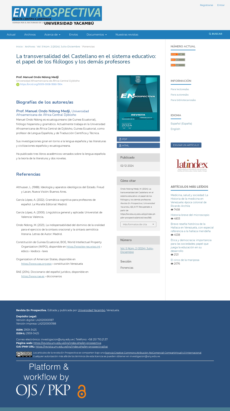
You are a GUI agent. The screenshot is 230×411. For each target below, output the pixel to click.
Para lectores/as (180, 89)
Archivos (30, 34)
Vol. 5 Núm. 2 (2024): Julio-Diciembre (58, 46)
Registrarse (206, 5)
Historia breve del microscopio (190, 215)
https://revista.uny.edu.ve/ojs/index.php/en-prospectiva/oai (72, 346)
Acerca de (51, 34)
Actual (11, 34)
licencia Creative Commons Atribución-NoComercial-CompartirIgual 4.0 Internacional (153, 352)
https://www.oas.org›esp (36, 263)
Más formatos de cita (135, 224)
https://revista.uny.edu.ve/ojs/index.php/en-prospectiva (67, 343)
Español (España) (181, 123)
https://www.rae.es (32, 276)
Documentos (96, 34)
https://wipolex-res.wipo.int (83, 246)
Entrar (221, 5)
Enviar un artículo (186, 145)
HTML (125, 145)
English (175, 129)
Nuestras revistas (127, 34)
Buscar (215, 33)
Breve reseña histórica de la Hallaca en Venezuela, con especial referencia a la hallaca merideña (192, 227)
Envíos (73, 34)
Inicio (19, 46)
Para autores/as (179, 94)
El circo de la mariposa (185, 260)
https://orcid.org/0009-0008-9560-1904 (41, 84)
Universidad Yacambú (91, 310)
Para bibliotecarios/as (183, 100)
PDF (124, 139)
